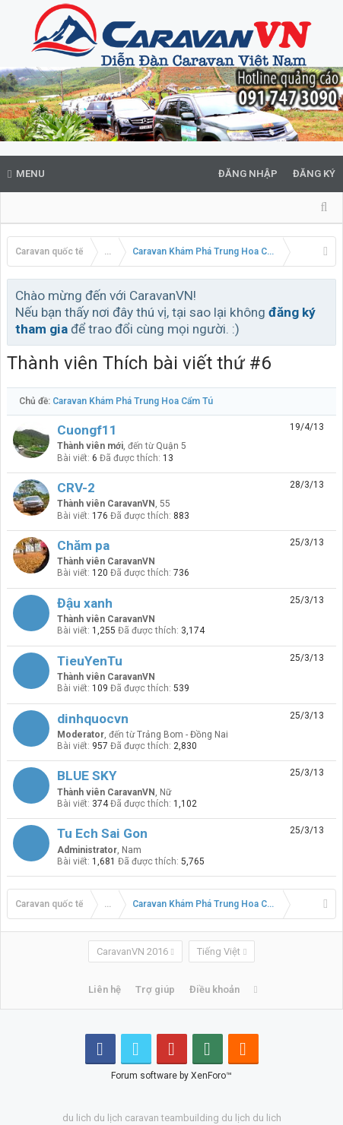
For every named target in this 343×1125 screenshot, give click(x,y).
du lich (76, 1117)
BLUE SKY (87, 775)
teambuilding (190, 1117)
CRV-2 (76, 487)
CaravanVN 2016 (132, 951)
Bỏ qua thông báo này (325, 295)
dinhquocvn (93, 718)
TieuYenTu (89, 660)
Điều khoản (214, 989)
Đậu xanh (85, 603)
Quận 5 (171, 446)
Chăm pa (83, 545)
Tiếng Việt (218, 951)
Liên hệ (104, 989)
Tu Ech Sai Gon (102, 833)
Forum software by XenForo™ (171, 1075)
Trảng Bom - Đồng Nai (182, 734)
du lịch (108, 1117)
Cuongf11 (87, 430)
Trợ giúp (155, 989)
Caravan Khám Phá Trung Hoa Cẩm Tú (132, 401)
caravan (142, 1117)
